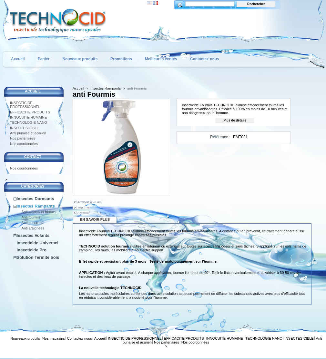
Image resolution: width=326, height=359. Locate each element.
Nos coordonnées (24, 144)
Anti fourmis (31, 217)
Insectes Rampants (36, 206)
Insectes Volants (33, 235)
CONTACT (32, 157)
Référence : (220, 137)
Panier (44, 59)
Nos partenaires (22, 138)
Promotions (121, 59)
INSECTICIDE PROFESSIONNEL (25, 105)
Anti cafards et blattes (39, 212)
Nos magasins (53, 338)
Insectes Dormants (35, 198)
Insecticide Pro (31, 249)
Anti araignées (33, 228)
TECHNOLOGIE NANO (28, 122)
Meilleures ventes (161, 59)
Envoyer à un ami (89, 201)
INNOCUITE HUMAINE (28, 117)
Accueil (18, 59)
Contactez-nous (204, 59)
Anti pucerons (32, 223)
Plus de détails (234, 120)
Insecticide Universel (37, 242)
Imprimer (83, 207)
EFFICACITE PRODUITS (30, 112)
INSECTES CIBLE (24, 128)
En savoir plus (95, 219)
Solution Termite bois (38, 257)
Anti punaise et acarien (28, 133)
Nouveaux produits (79, 59)
